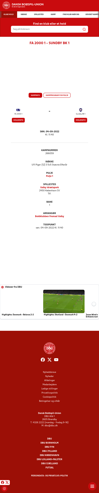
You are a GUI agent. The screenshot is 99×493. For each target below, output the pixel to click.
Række (50, 162)
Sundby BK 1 (80, 114)
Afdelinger (49, 380)
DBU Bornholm (49, 443)
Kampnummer (49, 150)
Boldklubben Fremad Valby (49, 216)
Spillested (49, 184)
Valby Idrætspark (49, 187)
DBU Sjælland (49, 464)
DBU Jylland (49, 451)
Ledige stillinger (49, 389)
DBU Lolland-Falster (49, 459)
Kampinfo (35, 95)
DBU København (49, 455)
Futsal (50, 468)
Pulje (49, 173)
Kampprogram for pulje (57, 95)
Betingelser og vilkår (49, 401)
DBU (49, 439)
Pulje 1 (49, 176)
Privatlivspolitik (50, 393)
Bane (49, 202)
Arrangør (49, 213)
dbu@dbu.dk (51, 426)
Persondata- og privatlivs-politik (49, 476)
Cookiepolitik (49, 397)
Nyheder (49, 376)
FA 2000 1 (18, 114)
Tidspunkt (49, 225)
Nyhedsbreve (49, 372)
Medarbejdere (50, 385)
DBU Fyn (49, 447)
